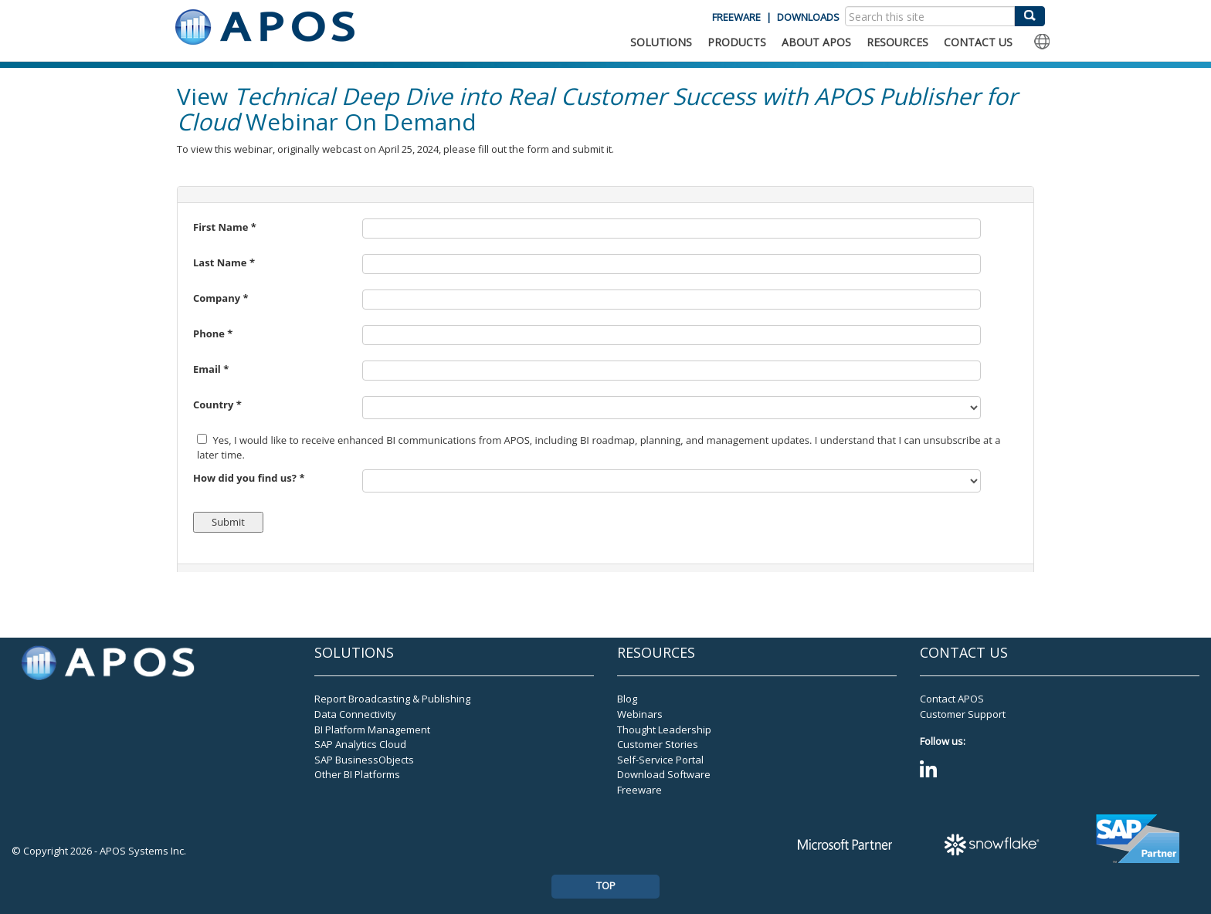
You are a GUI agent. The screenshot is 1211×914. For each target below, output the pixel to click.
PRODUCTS (736, 42)
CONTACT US (978, 42)
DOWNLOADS (808, 17)
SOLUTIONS (661, 42)
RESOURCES (897, 42)
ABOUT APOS (816, 42)
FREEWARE (736, 17)
